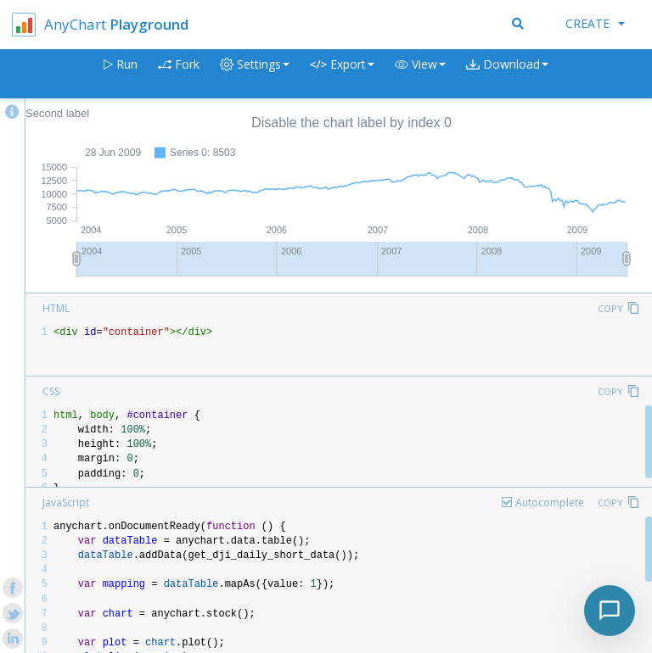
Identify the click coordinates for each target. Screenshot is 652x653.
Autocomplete (549, 502)
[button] (420, 74)
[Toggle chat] (609, 610)
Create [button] (595, 23)
